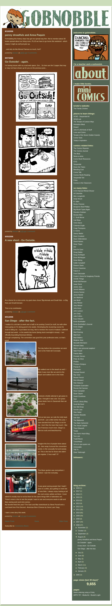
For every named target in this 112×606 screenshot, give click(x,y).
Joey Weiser (78, 303)
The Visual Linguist (80, 425)
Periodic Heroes (79, 356)
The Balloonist (79, 420)
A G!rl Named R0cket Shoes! (84, 191)
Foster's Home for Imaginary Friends (87, 276)
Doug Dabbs (78, 252)
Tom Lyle (77, 436)
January (81, 571)
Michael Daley (79, 345)
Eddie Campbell (79, 263)
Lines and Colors (80, 132)
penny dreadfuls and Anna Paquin (25, 35)
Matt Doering (78, 332)
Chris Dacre (78, 223)
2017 (78, 491)
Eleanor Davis (79, 265)
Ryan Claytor (78, 393)
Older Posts (63, 521)
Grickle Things (79, 279)
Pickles (76, 361)
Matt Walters (78, 337)
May (79, 559)
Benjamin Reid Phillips (82, 207)
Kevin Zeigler (78, 327)
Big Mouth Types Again (82, 209)
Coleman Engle (79, 225)
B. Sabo (76, 201)
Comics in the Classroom (82, 183)
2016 (78, 494)
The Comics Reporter (81, 148)
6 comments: (32, 516)
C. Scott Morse (79, 217)
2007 (78, 522)
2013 (78, 503)
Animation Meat (79, 124)
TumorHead (78, 441)
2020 (78, 488)
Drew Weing (78, 260)
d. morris (77, 231)
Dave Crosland (79, 236)
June (80, 555)
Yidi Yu (76, 449)
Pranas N (77, 367)
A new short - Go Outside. (20, 240)
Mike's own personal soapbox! (84, 348)
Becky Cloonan (79, 204)
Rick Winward (78, 380)
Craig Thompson (79, 228)
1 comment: (31, 231)
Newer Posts (9, 521)
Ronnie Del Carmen (81, 388)
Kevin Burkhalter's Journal (83, 324)
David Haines (78, 241)
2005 (78, 575)
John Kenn (77, 308)
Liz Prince (77, 329)
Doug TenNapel (79, 255)
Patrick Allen (78, 353)
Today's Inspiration (80, 140)
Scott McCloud (79, 404)
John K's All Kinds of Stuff (83, 130)
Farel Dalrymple (79, 273)
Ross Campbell (79, 391)
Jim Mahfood (78, 297)
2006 (78, 525)
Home (37, 521)
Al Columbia (78, 193)
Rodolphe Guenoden (81, 385)
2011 (78, 509)
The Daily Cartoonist (81, 423)
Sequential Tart (79, 178)
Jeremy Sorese (79, 292)
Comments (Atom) (22, 526)
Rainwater (77, 369)
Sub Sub (77, 417)
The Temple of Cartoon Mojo (84, 122)
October (81, 531)
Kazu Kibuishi (78, 319)
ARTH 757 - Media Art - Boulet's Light (87, 595)
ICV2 (75, 161)
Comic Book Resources (82, 159)
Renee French (79, 377)
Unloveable (78, 447)
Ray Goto (77, 375)
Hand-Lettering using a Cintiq (84, 592)
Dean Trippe (78, 244)
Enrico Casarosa (79, 268)
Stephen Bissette (80, 415)
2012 (78, 506)
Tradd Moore (78, 439)
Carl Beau (77, 220)
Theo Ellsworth (79, 428)
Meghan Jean (78, 340)
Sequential (77, 164)
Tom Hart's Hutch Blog (82, 434)
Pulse (76, 180)
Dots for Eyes (78, 249)
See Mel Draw (79, 407)
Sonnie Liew (78, 410)
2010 (78, 513)
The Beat (77, 154)
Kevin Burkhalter (79, 321)
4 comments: (33, 53)
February (81, 568)
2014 (78, 500)
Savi (75, 399)
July (79, 552)
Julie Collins (78, 316)
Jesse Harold (78, 295)
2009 (78, 516)
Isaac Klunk (78, 284)
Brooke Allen (78, 215)
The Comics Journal (81, 151)
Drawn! (76, 127)
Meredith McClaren (80, 343)
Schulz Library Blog (80, 401)
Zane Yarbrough (79, 452)
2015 (78, 497)
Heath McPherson (80, 281)
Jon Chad (77, 313)
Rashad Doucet (79, 372)
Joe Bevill (77, 300)
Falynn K (77, 271)
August (81, 537)
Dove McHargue (79, 257)
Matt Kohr (77, 335)
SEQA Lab (77, 119)
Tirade (76, 431)
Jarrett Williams (79, 289)
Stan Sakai (77, 412)
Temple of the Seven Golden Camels (87, 135)
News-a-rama (78, 156)
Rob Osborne (78, 383)
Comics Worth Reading (82, 175)
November (82, 527)
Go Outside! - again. (16, 61)
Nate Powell (78, 351)
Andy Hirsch (78, 199)
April (80, 562)
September (82, 534)
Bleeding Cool (79, 169)
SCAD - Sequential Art (82, 116)
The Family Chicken (81, 108)
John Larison (78, 311)
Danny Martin (78, 233)
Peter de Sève (79, 359)
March (80, 565)
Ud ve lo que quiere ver (82, 444)
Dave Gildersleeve (80, 239)
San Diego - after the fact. (20, 320)
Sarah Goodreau (79, 396)
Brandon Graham (80, 212)
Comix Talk (77, 172)
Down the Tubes (79, 167)
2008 (78, 519)
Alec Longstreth (79, 196)
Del (75, 247)
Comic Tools (78, 138)
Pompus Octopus (80, 364)
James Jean (78, 287)
